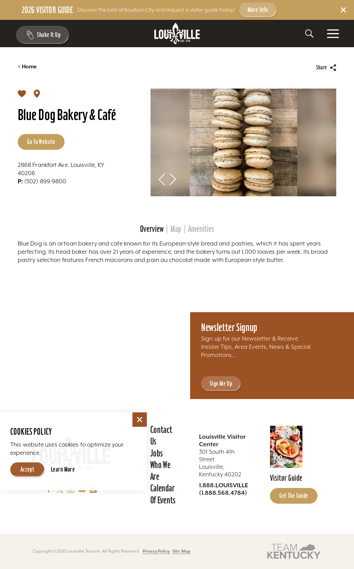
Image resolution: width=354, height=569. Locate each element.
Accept (27, 469)
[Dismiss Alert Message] (343, 10)
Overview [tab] (152, 229)
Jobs (156, 453)
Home (27, 67)
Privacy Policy (156, 551)
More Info (257, 9)
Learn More (63, 469)
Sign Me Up (221, 383)
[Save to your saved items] (22, 93)
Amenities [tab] (201, 229)
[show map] (37, 93)
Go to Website (41, 141)
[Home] (177, 33)
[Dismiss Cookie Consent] (139, 419)
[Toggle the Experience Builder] (41, 35)
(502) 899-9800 (42, 181)
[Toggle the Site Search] (309, 33)
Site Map (181, 551)
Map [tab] (175, 229)
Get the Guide (293, 495)
